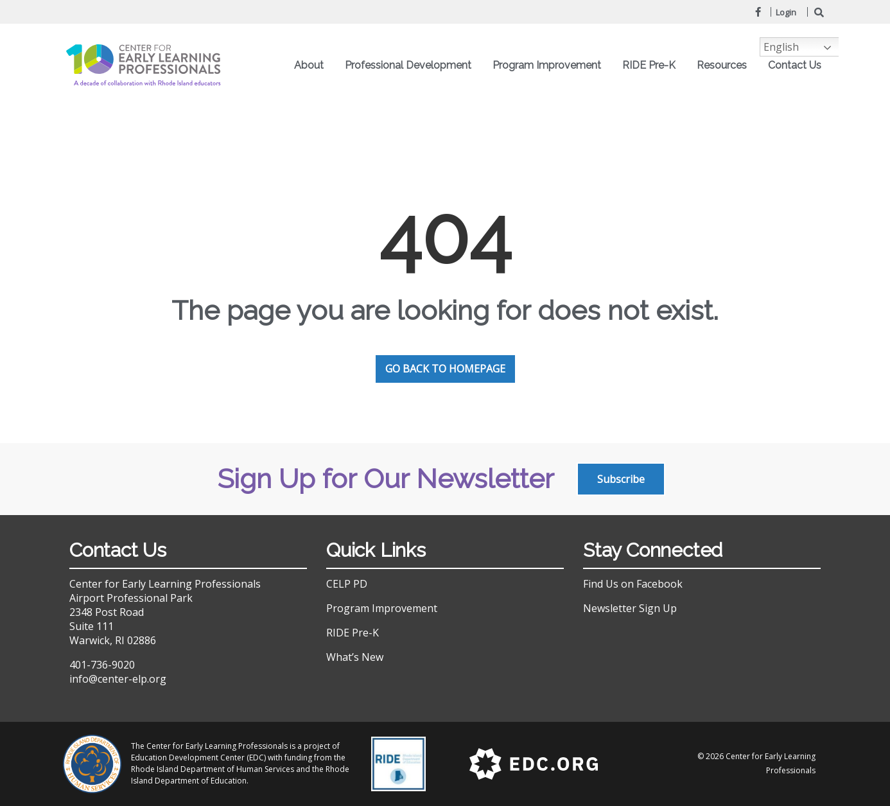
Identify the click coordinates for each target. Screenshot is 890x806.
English (781, 47)
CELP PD (346, 584)
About (312, 65)
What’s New (354, 657)
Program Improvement (550, 65)
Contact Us (794, 65)
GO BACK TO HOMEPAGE (445, 369)
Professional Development (411, 65)
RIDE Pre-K (652, 65)
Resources (725, 65)
